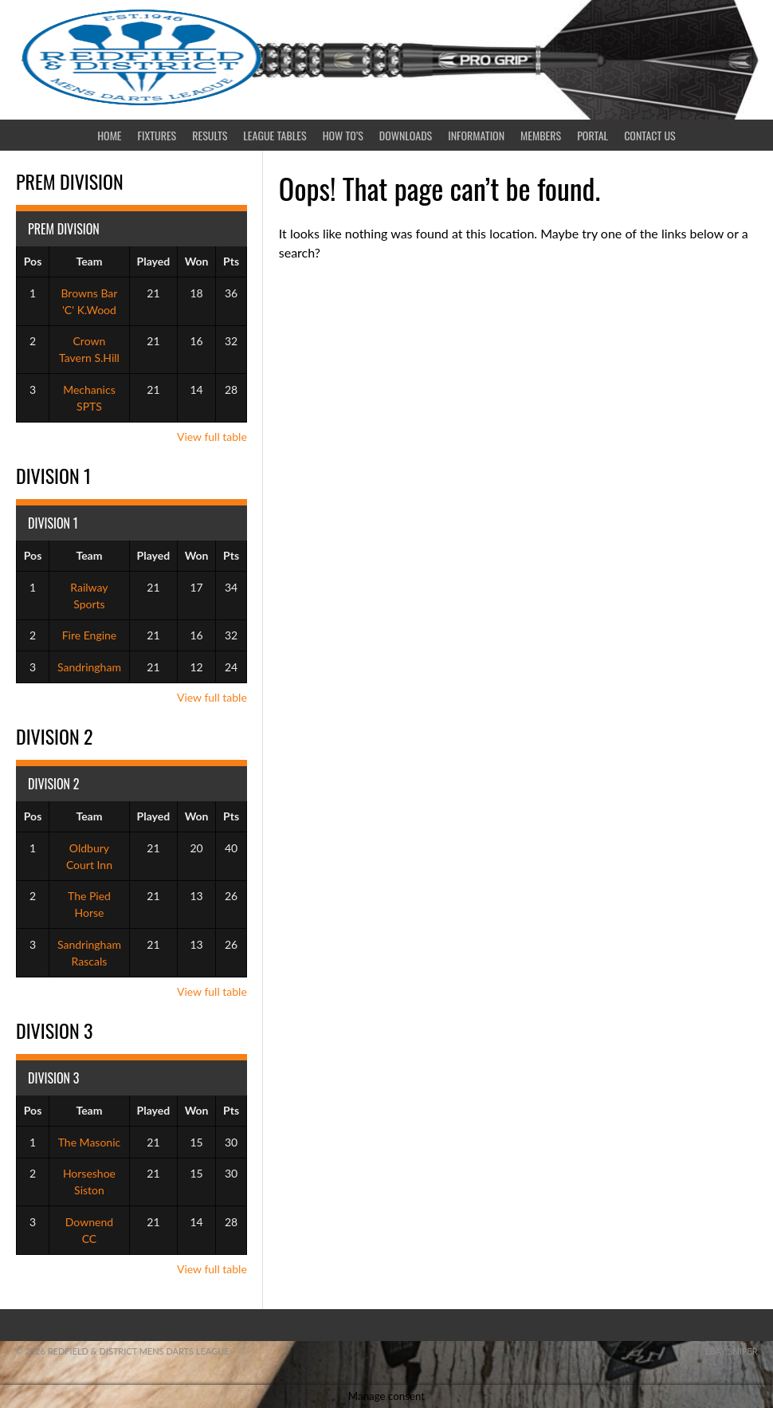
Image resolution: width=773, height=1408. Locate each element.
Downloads (405, 135)
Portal (592, 135)
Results (209, 135)
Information (476, 135)
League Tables (274, 135)
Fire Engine (89, 635)
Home (109, 135)
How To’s (343, 135)
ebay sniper (731, 1351)
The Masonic (89, 1142)
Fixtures (157, 135)
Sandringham (89, 667)
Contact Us (650, 135)
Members (540, 135)
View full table (212, 436)
